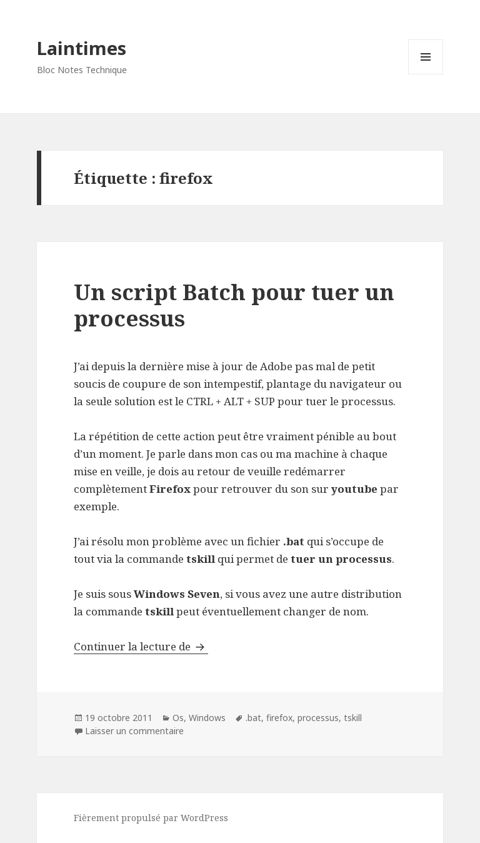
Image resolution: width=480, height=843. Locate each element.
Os (178, 718)
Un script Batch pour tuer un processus (234, 305)
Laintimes (81, 48)
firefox (279, 718)
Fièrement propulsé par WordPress (151, 818)
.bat (253, 718)
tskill (353, 718)
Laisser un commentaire (134, 731)
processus (318, 718)
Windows (207, 718)
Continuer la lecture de (141, 646)
